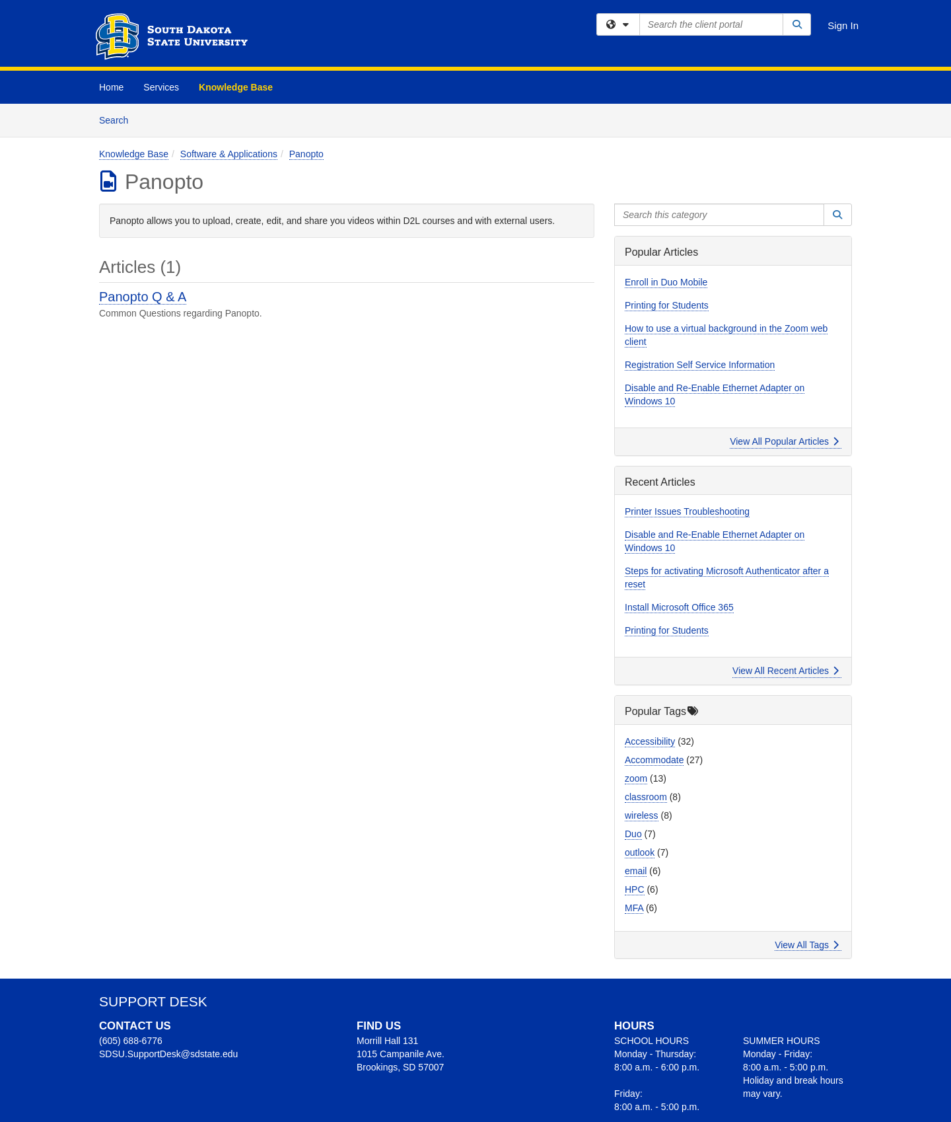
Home (111, 87)
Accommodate (654, 760)
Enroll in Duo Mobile (666, 282)
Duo (633, 834)
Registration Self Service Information (700, 364)
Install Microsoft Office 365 (679, 607)
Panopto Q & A (142, 296)
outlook (639, 852)
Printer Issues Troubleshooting (687, 511)
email (636, 871)
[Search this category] (719, 215)
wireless (641, 815)
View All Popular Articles (784, 441)
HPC (635, 889)
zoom (636, 778)
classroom (646, 797)
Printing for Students (667, 305)
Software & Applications (228, 154)
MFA (634, 908)
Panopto (306, 154)
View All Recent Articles (785, 670)
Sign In (843, 25)
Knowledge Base (236, 87)
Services (161, 87)
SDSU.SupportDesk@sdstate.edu (168, 1054)
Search (118, 119)
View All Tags (807, 945)
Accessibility (650, 741)
